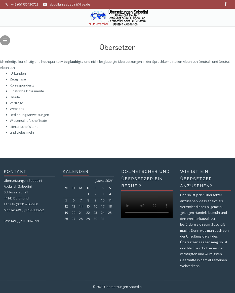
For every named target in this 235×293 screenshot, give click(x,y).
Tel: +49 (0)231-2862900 (21, 204)
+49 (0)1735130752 (24, 4)
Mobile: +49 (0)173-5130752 (24, 210)
